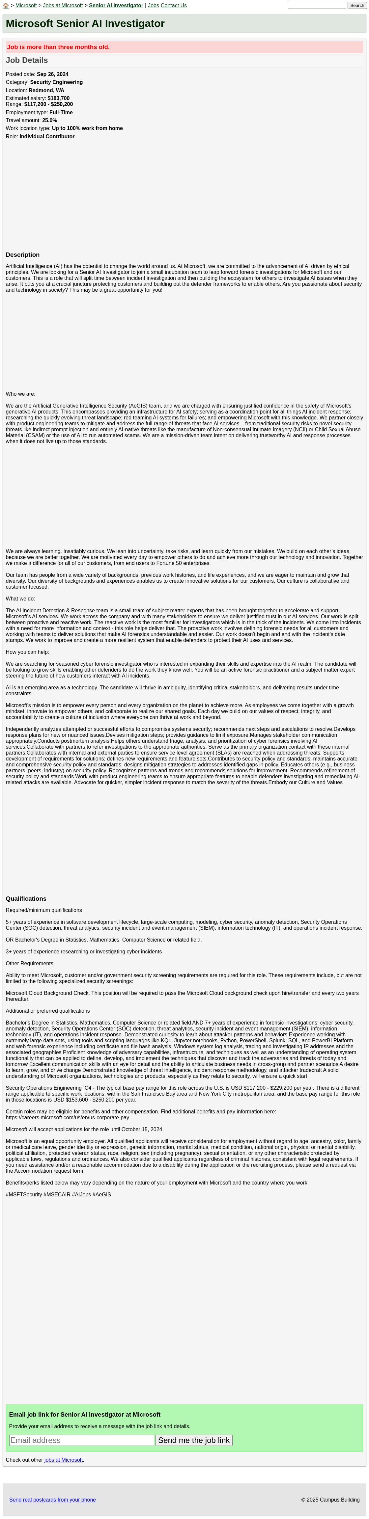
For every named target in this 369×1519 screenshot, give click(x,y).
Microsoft (26, 5)
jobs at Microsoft (63, 1460)
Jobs (153, 5)
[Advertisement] (184, 199)
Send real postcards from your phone (52, 1500)
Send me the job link (194, 1440)
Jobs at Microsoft (63, 5)
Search (357, 5)
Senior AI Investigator (116, 5)
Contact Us (174, 5)
